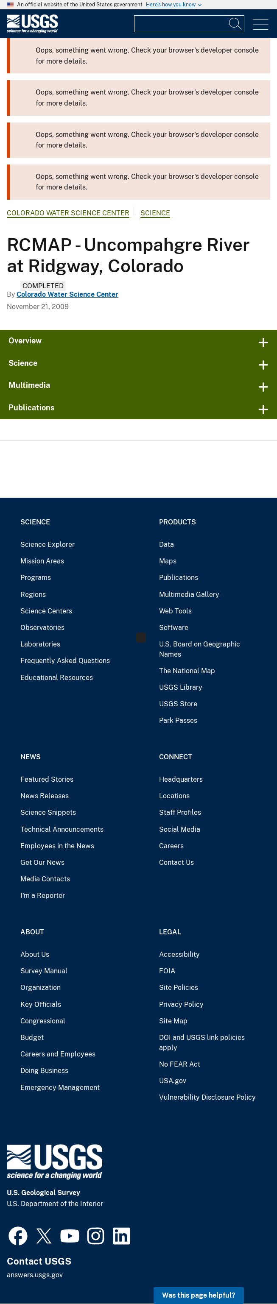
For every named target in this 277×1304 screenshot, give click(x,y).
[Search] (235, 23)
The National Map (187, 671)
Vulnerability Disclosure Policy (207, 1097)
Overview (25, 340)
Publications (31, 407)
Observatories (42, 628)
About (32, 932)
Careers (171, 846)
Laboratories (40, 644)
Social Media (179, 829)
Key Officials (40, 1004)
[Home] (32, 31)
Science (155, 213)
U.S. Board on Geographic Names (199, 649)
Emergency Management (60, 1088)
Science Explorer (47, 545)
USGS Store (178, 704)
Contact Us (176, 862)
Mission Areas (42, 561)
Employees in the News (57, 846)
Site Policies (178, 988)
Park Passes (178, 720)
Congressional (42, 1021)
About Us (34, 954)
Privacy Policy (181, 1004)
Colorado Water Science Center (68, 213)
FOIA (167, 971)
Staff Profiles (180, 812)
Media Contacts (45, 879)
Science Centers (46, 611)
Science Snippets (48, 812)
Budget (32, 1038)
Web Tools (175, 611)
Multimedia (29, 385)
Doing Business (44, 1071)
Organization (40, 988)
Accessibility (179, 954)
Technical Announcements (62, 829)
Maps (167, 561)
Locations (174, 796)
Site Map (173, 1021)
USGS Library (180, 687)
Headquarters (181, 779)
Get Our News (42, 862)
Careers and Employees (57, 1054)
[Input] (189, 23)
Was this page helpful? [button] (198, 1295)
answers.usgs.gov (35, 1275)
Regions (33, 595)
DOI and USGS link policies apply (202, 1043)
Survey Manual (43, 971)
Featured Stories (46, 779)
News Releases (44, 796)
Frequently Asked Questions (65, 661)
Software (173, 628)
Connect (175, 757)
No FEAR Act (179, 1064)
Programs (35, 578)
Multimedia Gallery (189, 595)
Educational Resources (56, 678)
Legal (170, 932)
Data (166, 545)
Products (177, 522)
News (30, 757)
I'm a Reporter (42, 896)
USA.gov (172, 1081)
